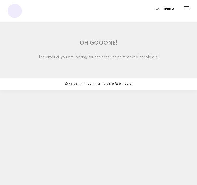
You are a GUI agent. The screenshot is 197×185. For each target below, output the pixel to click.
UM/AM (115, 84)
